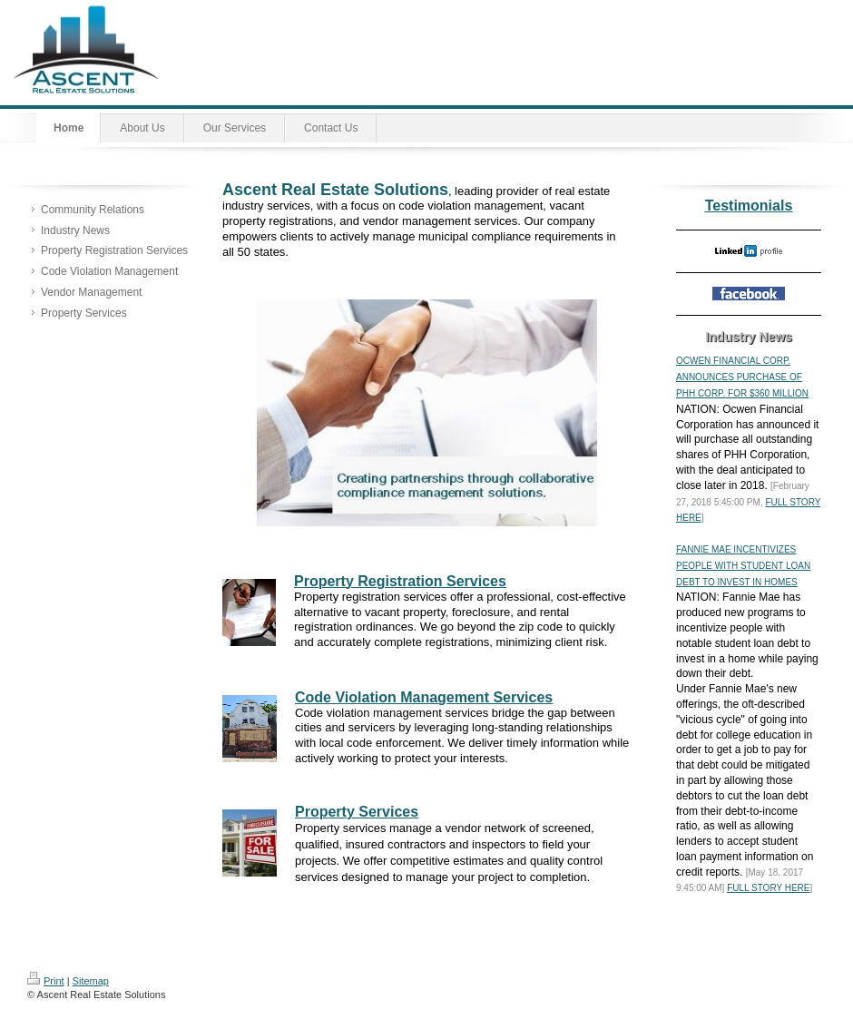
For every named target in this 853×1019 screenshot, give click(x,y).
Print (45, 980)
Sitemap (91, 980)
